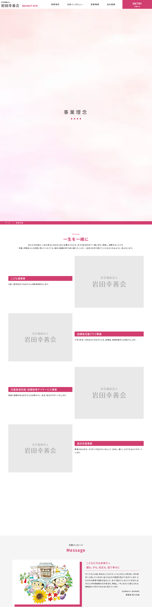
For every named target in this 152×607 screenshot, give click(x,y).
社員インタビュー (75, 4)
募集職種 (95, 4)
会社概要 (111, 4)
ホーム (9, 222)
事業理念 (55, 4)
